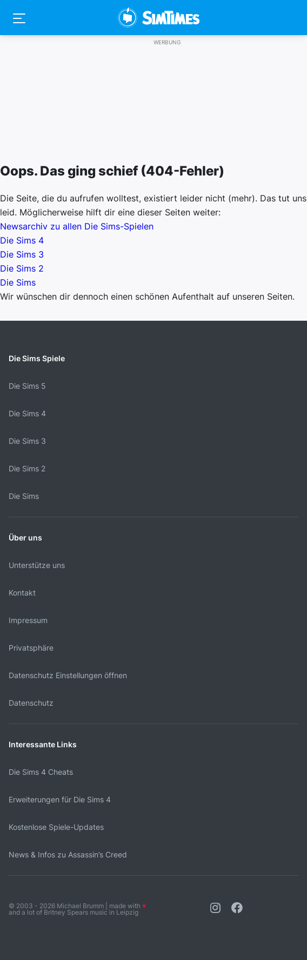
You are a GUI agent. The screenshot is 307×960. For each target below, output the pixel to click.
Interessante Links (43, 744)
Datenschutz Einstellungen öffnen (68, 675)
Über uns (25, 537)
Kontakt (22, 592)
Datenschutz (31, 702)
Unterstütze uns (37, 565)
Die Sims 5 (27, 385)
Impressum (28, 620)
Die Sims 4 (22, 240)
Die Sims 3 (22, 254)
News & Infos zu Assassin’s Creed (68, 854)
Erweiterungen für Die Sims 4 (60, 799)
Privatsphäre (31, 647)
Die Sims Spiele (37, 358)
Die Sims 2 (22, 268)
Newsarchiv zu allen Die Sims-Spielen (77, 226)
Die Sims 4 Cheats (41, 771)
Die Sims (18, 282)
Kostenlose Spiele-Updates (56, 826)
